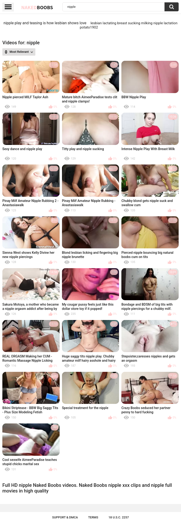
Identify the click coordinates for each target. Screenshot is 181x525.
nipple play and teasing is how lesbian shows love (45, 23)
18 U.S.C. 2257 (118, 517)
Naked (37, 7)
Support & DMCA (65, 517)
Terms (93, 517)
